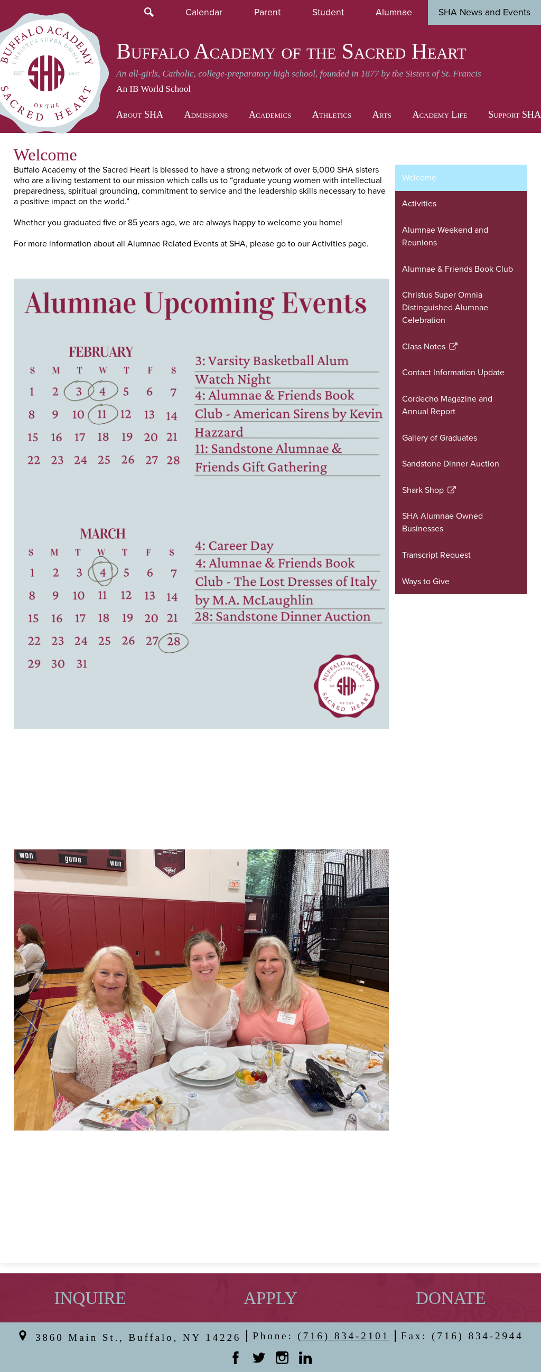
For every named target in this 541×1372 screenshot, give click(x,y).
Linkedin (305, 1357)
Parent (267, 11)
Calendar (203, 11)
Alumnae (394, 11)
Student (328, 11)
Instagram (282, 1357)
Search (149, 12)
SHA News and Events (484, 11)
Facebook (235, 1357)
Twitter (259, 1357)
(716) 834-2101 (343, 1335)
